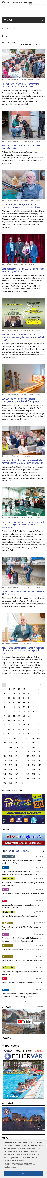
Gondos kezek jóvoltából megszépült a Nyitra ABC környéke (23, 593)
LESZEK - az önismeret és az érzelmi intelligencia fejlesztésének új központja (20, 400)
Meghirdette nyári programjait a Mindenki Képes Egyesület (21, 147)
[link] (23, 809)
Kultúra (8, 264)
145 (27, 765)
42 (38, 702)
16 (29, 689)
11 (4, 689)
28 (9, 698)
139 (33, 761)
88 (29, 729)
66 (38, 716)
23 (24, 694)
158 (22, 774)
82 (38, 725)
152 (27, 769)
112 (39, 743)
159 (27, 774)
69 (14, 720)
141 (4, 765)
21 (14, 694)
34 (38, 698)
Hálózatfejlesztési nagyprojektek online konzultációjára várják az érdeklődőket (22, 861)
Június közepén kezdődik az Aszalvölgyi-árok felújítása (22, 960)
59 (4, 716)
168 (39, 778)
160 (33, 774)
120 (4, 752)
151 (22, 769)
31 (24, 698)
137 (22, 761)
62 (19, 716)
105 (38, 738)
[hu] (30, 4)
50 (38, 707)
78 (19, 725)
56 (29, 711)
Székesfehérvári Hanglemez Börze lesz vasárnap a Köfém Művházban (22, 973)
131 (27, 756)
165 (22, 778)
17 (33, 689)
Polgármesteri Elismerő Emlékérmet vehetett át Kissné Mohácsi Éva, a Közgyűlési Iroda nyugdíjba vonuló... (21, 872)
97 (33, 734)
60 (9, 716)
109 (22, 743)
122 (16, 752)
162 (4, 778)
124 (27, 752)
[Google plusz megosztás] (40, 45)
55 (24, 711)
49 (33, 707)
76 (9, 725)
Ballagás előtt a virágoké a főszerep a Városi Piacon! (21, 916)
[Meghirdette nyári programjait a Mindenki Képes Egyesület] (23, 125)
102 (21, 738)
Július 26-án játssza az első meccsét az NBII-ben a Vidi (22, 983)
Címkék (8, 28)
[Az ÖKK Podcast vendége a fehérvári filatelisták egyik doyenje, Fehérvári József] (23, 184)
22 (19, 694)
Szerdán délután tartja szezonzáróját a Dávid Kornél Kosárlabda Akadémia (20, 906)
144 (22, 765)
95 (24, 734)
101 (15, 738)
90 (38, 729)
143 (16, 765)
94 (19, 734)
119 (39, 747)
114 (10, 747)
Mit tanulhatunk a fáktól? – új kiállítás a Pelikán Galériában (23, 894)
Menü (8, 20)
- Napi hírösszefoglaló (18, 851)
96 (29, 734)
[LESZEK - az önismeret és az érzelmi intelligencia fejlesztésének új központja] (23, 378)
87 (24, 729)
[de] (39, 4)
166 (27, 778)
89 (33, 729)
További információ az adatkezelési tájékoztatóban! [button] (19, 1165)
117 (27, 747)
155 (4, 774)
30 (19, 698)
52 (9, 711)
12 (9, 689)
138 (27, 761)
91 (4, 734)
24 (29, 694)
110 (27, 743)
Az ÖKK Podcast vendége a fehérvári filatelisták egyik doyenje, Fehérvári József (21, 205)
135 (10, 761)
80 (29, 725)
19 (4, 694)
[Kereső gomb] (42, 20)
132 (33, 756)
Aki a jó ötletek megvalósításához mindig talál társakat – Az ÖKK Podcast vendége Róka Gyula (23, 650)
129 (16, 756)
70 (19, 720)
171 (16, 783)
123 (22, 752)
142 (10, 765)
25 (33, 694)
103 (27, 738)
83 (4, 729)
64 (29, 716)
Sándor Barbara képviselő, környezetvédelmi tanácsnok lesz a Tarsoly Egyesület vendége (22, 462)
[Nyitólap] (2, 28)
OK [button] (23, 1173)
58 (38, 711)
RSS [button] (3, 1138)
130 (22, 756)
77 (14, 725)
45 (14, 707)
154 (39, 769)
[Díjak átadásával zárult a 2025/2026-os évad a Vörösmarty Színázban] (23, 248)
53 (14, 711)
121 (10, 752)
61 (14, 716)
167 (33, 778)
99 (4, 738)
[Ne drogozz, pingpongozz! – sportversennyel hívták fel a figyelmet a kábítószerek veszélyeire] (23, 501)
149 (10, 769)
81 (33, 725)
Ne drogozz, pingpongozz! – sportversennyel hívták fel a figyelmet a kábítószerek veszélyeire (23, 525)
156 (10, 774)
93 (14, 734)
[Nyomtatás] (43, 45)
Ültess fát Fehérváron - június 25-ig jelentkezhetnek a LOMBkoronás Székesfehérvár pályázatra (21, 995)
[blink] (44, 4)
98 (38, 734)
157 (16, 774)
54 (19, 711)
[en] (33, 4)
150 (16, 769)
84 (9, 729)
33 (33, 698)
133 (39, 756)
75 (4, 725)
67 (4, 720)
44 (9, 707)
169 (4, 783)
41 (33, 702)
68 (9, 720)
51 (4, 711)
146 (33, 765)
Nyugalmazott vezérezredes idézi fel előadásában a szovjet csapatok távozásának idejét (23, 337)
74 (38, 720)
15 (24, 689)
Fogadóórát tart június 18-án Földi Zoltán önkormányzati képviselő (22, 928)
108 (16, 743)
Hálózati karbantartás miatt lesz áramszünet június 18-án (22, 949)
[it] (41, 4)
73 (33, 720)
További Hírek (24, 1002)
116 (22, 747)
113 (4, 747)
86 (19, 729)
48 (29, 707)
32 (29, 698)
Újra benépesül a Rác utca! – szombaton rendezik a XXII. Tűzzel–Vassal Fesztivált (21, 85)
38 (19, 702)
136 (16, 761)
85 (14, 729)
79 (24, 725)
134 (4, 761)
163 (10, 778)
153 (33, 769)
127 (4, 756)
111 (33, 743)
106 (4, 743)
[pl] (36, 4)
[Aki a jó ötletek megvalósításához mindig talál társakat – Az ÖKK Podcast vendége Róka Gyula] (23, 627)
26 (38, 694)
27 (4, 698)
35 (4, 702)
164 (16, 778)
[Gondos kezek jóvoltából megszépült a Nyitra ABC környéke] (23, 571)
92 (9, 734)
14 (19, 689)
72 (29, 720)
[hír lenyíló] (43, 851)
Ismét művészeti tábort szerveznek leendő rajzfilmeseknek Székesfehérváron (23, 883)
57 (33, 711)
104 (32, 738)
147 (39, 765)
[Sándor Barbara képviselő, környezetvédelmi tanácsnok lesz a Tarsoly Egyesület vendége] (23, 440)
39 (24, 702)
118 (33, 747)
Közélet (8, 456)
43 (4, 707)
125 (33, 752)
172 (22, 783)
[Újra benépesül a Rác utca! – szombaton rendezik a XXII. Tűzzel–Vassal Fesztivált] (23, 63)
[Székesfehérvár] (25, 11)
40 (29, 702)
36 (9, 702)
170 (10, 783)
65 (33, 716)
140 (39, 761)
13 (14, 689)
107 (10, 743)
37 (14, 702)
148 (4, 769)
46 (19, 707)
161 (39, 774)
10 (40, 685)
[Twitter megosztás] (37, 45)
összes (40, 1007)
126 (39, 752)
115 (16, 747)
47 (24, 707)
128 (10, 756)
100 (9, 738)
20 (9, 694)
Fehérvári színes (11, 80)
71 (24, 720)
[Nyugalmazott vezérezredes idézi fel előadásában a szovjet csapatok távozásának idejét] (23, 313)
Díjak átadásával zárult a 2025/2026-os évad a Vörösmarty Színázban (23, 270)
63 (24, 716)
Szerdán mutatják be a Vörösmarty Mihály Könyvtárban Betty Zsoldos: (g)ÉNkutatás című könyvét (21, 939)
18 (38, 689)
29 (14, 698)
